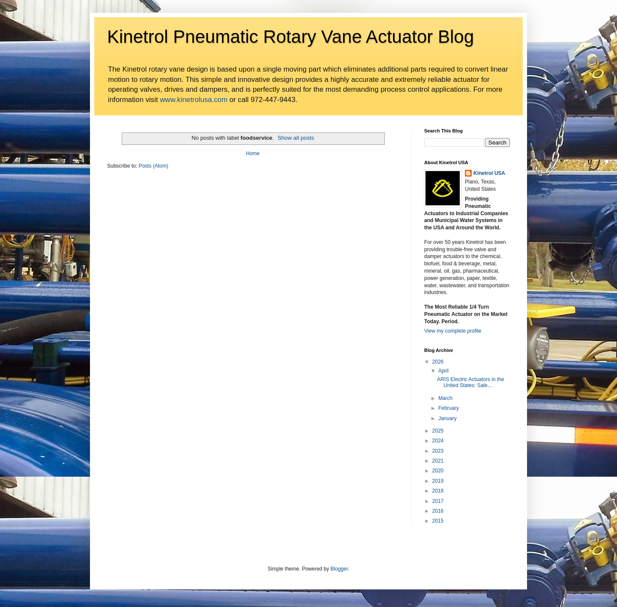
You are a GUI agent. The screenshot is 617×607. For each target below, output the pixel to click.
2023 (438, 451)
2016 (438, 511)
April (443, 371)
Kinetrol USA (489, 173)
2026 (438, 362)
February (448, 408)
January (447, 418)
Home (253, 153)
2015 (438, 521)
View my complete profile (452, 331)
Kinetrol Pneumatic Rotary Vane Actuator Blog (290, 37)
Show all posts (296, 138)
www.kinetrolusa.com (194, 100)
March (445, 398)
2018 (438, 491)
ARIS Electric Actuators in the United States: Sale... (470, 382)
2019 (438, 481)
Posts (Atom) (153, 166)
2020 (438, 471)
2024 (438, 441)
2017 (438, 501)
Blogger (339, 569)
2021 (438, 461)
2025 (438, 431)
